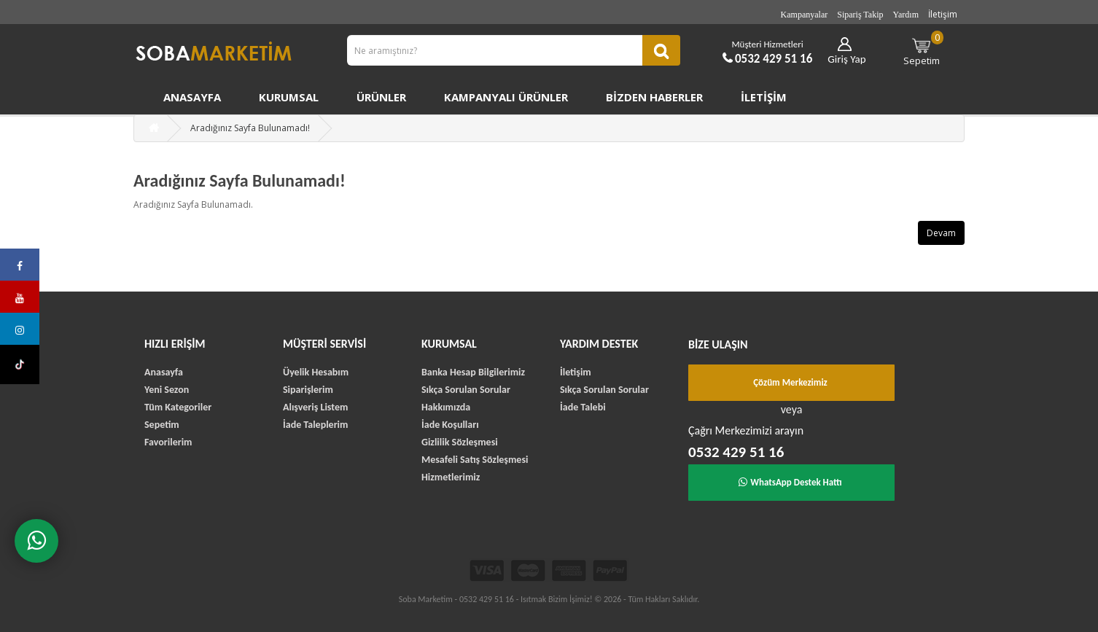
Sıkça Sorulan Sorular (465, 389)
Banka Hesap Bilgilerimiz (473, 372)
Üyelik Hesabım (316, 372)
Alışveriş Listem (315, 407)
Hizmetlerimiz (450, 477)
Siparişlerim (308, 389)
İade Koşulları (450, 424)
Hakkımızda (445, 407)
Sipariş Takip (860, 14)
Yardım (906, 14)
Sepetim (923, 49)
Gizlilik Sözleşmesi (459, 442)
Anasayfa (192, 97)
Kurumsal (289, 97)
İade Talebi (583, 407)
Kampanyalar (804, 14)
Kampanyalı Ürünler (506, 97)
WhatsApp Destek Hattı (790, 482)
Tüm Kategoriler (177, 407)
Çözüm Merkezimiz (790, 382)
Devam (941, 233)
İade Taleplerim (315, 424)
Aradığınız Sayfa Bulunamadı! (250, 128)
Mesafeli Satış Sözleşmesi (474, 459)
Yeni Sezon (166, 389)
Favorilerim (168, 442)
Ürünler (381, 97)
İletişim (942, 14)
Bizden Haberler (654, 97)
